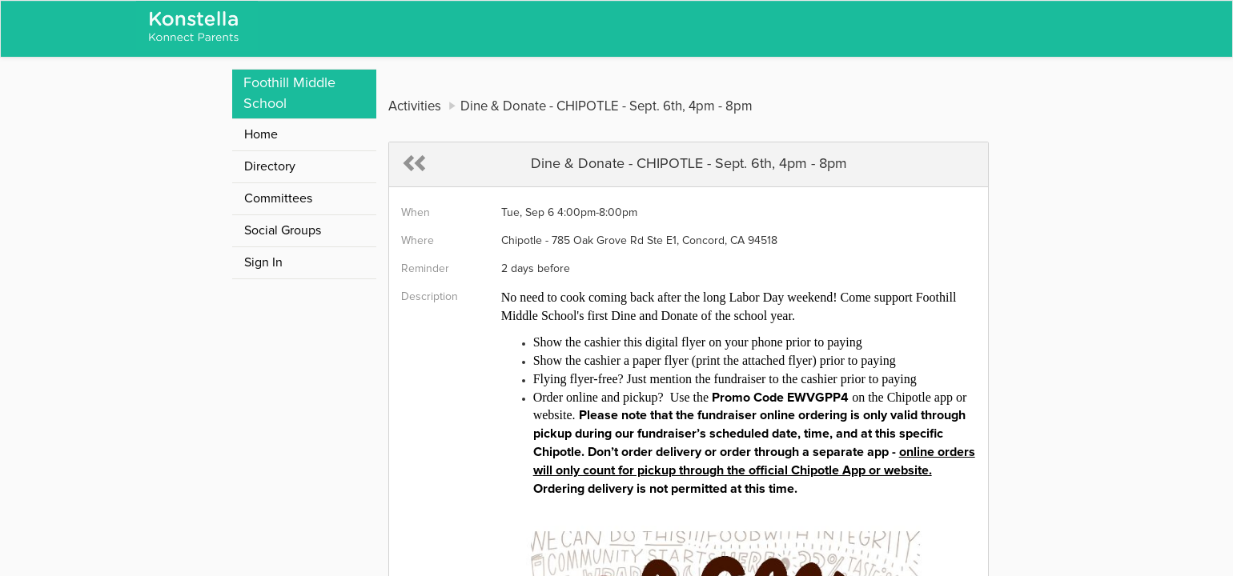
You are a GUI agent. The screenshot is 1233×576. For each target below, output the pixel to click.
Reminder (425, 268)
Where (417, 240)
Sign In (263, 262)
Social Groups (282, 230)
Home (261, 134)
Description (429, 296)
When (415, 212)
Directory (269, 166)
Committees (278, 198)
